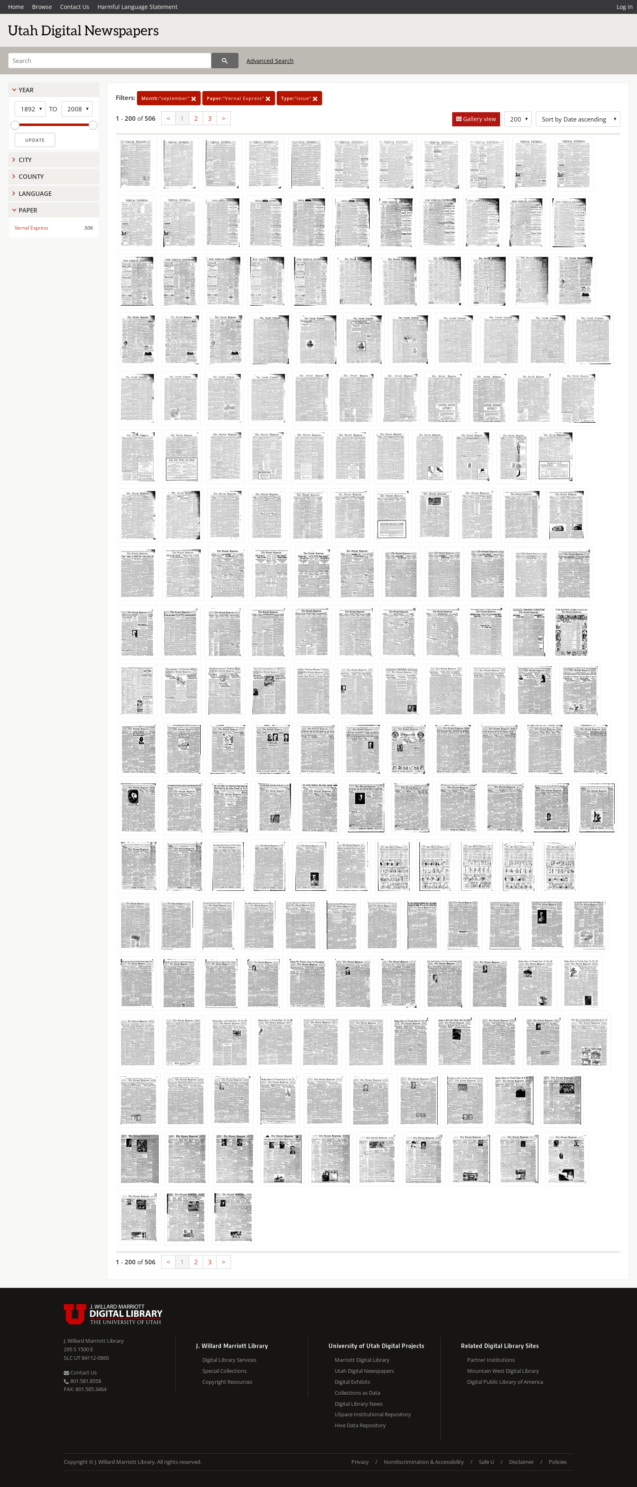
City (25, 160)
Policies (558, 1461)
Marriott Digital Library (362, 1359)
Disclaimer (521, 1461)
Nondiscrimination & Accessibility (424, 1461)
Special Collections (224, 1370)
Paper (28, 210)
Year (26, 90)
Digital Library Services (229, 1359)
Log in (625, 7)
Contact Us (74, 7)
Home (16, 7)
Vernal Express (31, 227)
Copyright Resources (227, 1381)
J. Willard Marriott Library (94, 1340)
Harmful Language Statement (138, 7)
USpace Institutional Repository (373, 1414)
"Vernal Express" (239, 98)
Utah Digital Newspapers (364, 1370)
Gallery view (479, 119)
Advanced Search (270, 61)
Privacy (360, 1461)
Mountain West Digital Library (503, 1370)
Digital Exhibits (352, 1381)
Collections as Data (357, 1392)
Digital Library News (359, 1403)
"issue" (299, 98)
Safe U (486, 1461)
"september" (168, 98)
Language (35, 193)
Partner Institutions (491, 1359)
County (31, 176)
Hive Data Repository (360, 1425)
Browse (42, 7)
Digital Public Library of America (505, 1381)
